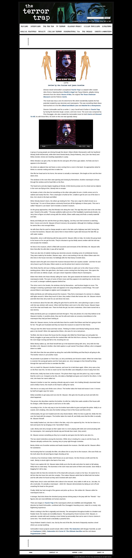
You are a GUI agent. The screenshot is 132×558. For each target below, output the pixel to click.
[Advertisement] (66, 41)
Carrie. (64, 97)
